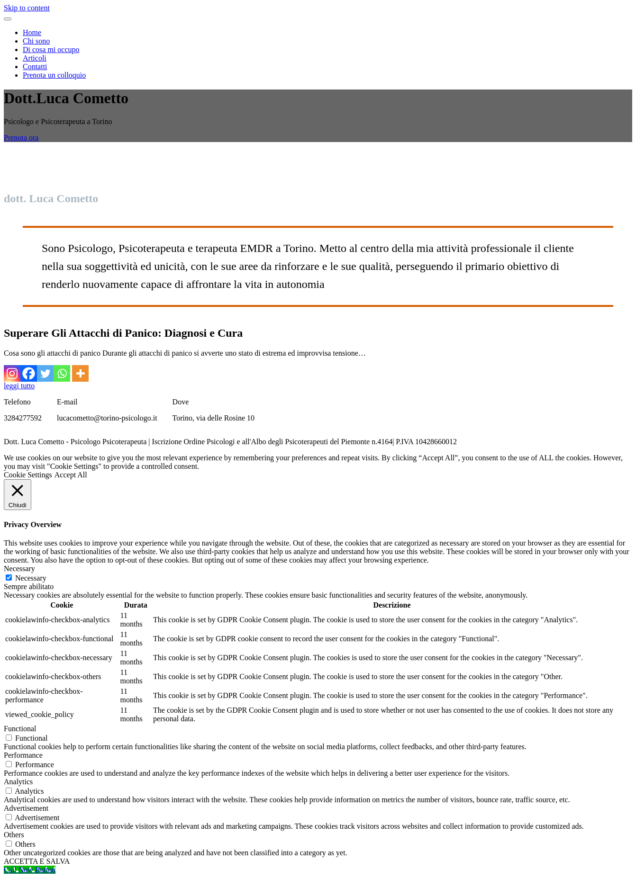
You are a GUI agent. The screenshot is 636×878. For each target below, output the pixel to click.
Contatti (35, 67)
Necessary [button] (19, 568)
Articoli (34, 58)
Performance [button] (23, 755)
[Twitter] (45, 373)
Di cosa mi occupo (51, 49)
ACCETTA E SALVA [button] (37, 861)
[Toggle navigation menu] (7, 19)
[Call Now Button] (29, 870)
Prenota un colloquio (54, 75)
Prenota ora (21, 138)
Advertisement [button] (26, 808)
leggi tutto (19, 386)
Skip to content (27, 8)
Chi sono (36, 41)
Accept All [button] (71, 475)
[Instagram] (12, 373)
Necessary (30, 578)
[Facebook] (28, 373)
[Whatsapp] (62, 373)
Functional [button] (20, 729)
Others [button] (14, 835)
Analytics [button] (18, 782)
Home (32, 32)
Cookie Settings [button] (28, 475)
